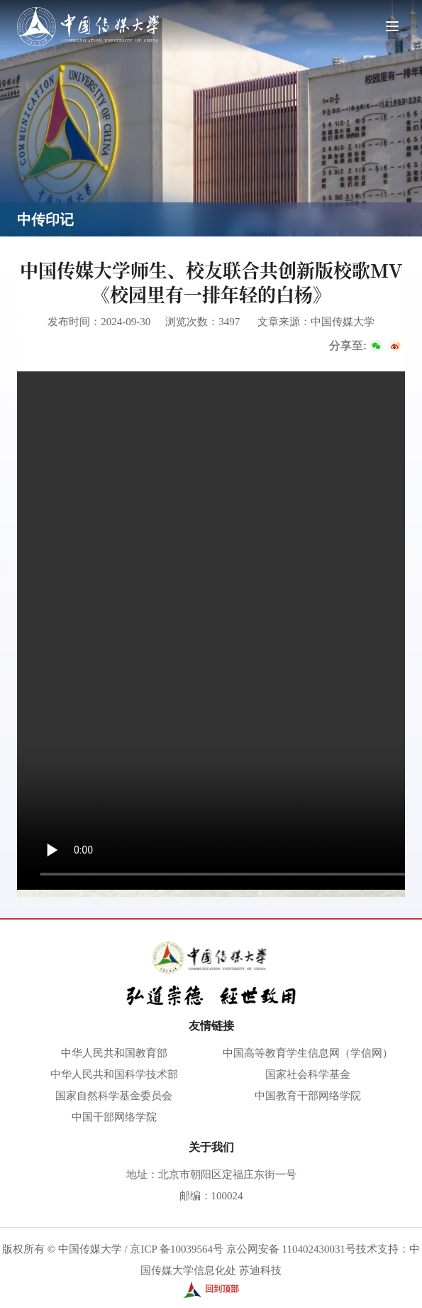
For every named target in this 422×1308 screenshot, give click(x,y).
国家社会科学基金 (307, 1074)
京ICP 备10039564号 (176, 1249)
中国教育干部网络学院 (308, 1095)
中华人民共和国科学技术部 (114, 1074)
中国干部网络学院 (114, 1117)
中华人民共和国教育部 (114, 1053)
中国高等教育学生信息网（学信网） (308, 1053)
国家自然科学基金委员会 (113, 1095)
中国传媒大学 (90, 1249)
